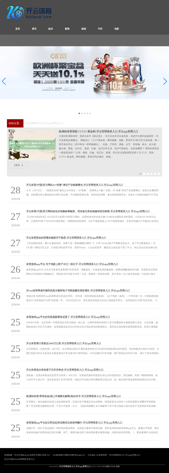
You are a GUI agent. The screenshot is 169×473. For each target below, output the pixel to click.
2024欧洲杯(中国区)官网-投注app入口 (69, 455)
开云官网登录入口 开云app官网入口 (43, 123)
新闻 (67, 29)
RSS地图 (106, 466)
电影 (116, 29)
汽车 (100, 29)
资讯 (34, 29)
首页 (17, 29)
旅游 (83, 29)
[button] (165, 81)
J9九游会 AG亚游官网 (97, 455)
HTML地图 (115, 466)
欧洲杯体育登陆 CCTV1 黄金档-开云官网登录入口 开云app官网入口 (98, 131)
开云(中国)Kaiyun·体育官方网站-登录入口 (32, 455)
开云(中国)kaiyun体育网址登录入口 (19, 459)
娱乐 (50, 29)
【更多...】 (18, 165)
